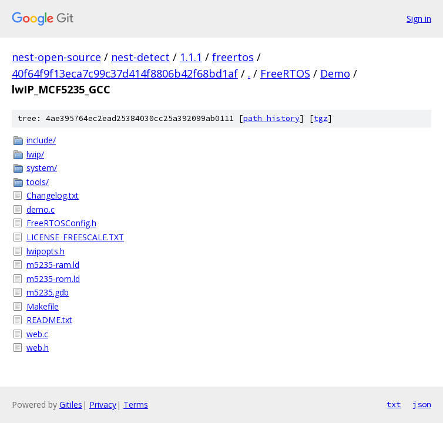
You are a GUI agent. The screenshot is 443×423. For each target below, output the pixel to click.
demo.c (40, 209)
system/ (41, 167)
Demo (335, 73)
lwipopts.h (45, 251)
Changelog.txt (52, 195)
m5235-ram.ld (52, 264)
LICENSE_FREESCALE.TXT (75, 237)
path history (271, 118)
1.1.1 (191, 57)
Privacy (102, 404)
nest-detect (140, 57)
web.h (37, 347)
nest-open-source (56, 57)
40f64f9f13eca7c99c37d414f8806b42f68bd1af (125, 73)
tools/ (37, 181)
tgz (321, 118)
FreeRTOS (285, 73)
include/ (41, 140)
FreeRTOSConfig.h (61, 223)
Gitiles (70, 404)
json (421, 404)
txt (394, 404)
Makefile (42, 306)
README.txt (49, 319)
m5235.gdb (47, 292)
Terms (135, 404)
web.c (37, 334)
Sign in (419, 18)
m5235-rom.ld (53, 278)
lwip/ (35, 154)
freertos (233, 57)
